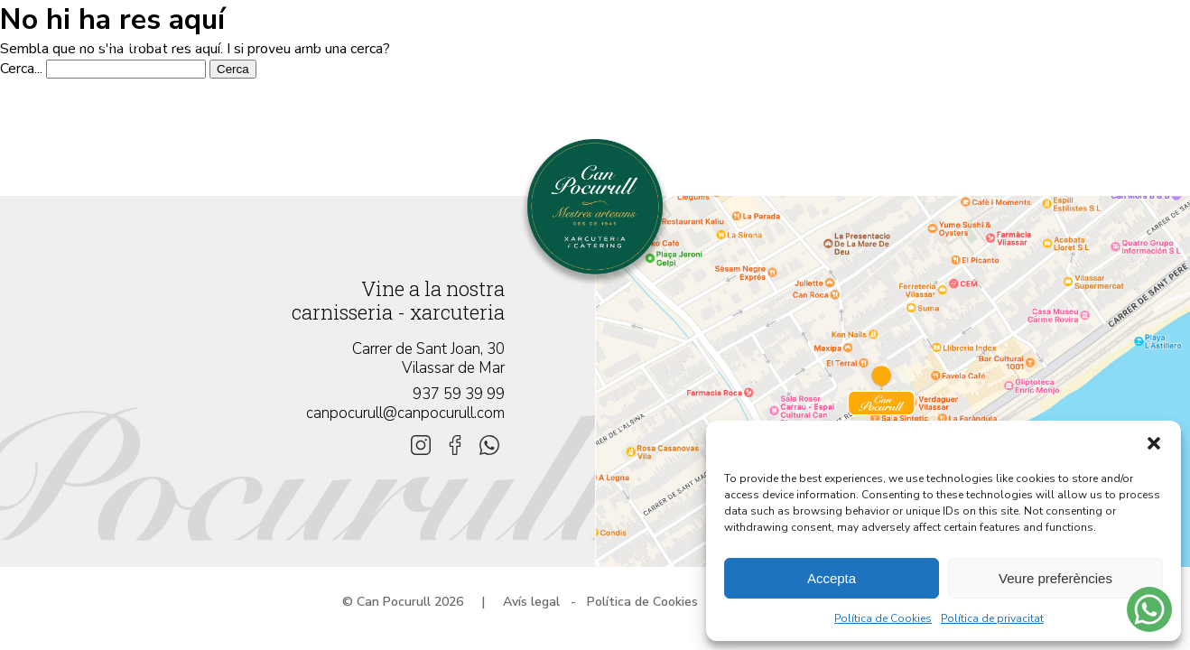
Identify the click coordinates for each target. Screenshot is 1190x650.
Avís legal (531, 601)
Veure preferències (1055, 578)
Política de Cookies (883, 618)
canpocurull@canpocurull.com (405, 413)
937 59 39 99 (459, 394)
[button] (1154, 443)
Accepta (831, 578)
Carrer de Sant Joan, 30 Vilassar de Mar (428, 358)
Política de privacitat (992, 618)
